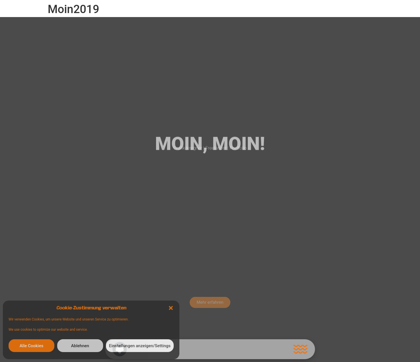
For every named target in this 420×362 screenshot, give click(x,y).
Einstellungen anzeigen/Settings (140, 345)
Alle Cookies (32, 345)
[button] (171, 308)
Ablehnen (80, 345)
